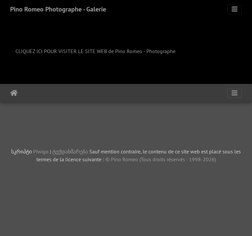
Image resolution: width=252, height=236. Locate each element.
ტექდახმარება (70, 151)
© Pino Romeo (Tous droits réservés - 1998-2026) (160, 159)
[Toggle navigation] (234, 9)
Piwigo (41, 151)
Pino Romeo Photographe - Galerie (58, 9)
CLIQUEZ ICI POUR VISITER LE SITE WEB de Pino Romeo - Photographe (95, 51)
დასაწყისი (14, 93)
